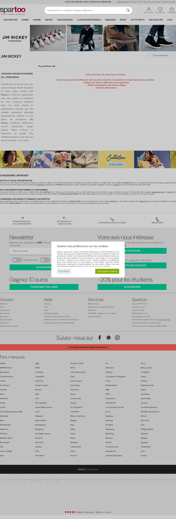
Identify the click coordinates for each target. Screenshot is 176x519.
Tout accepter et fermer (107, 271)
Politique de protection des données (96, 266)
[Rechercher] (128, 10)
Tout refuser (64, 271)
